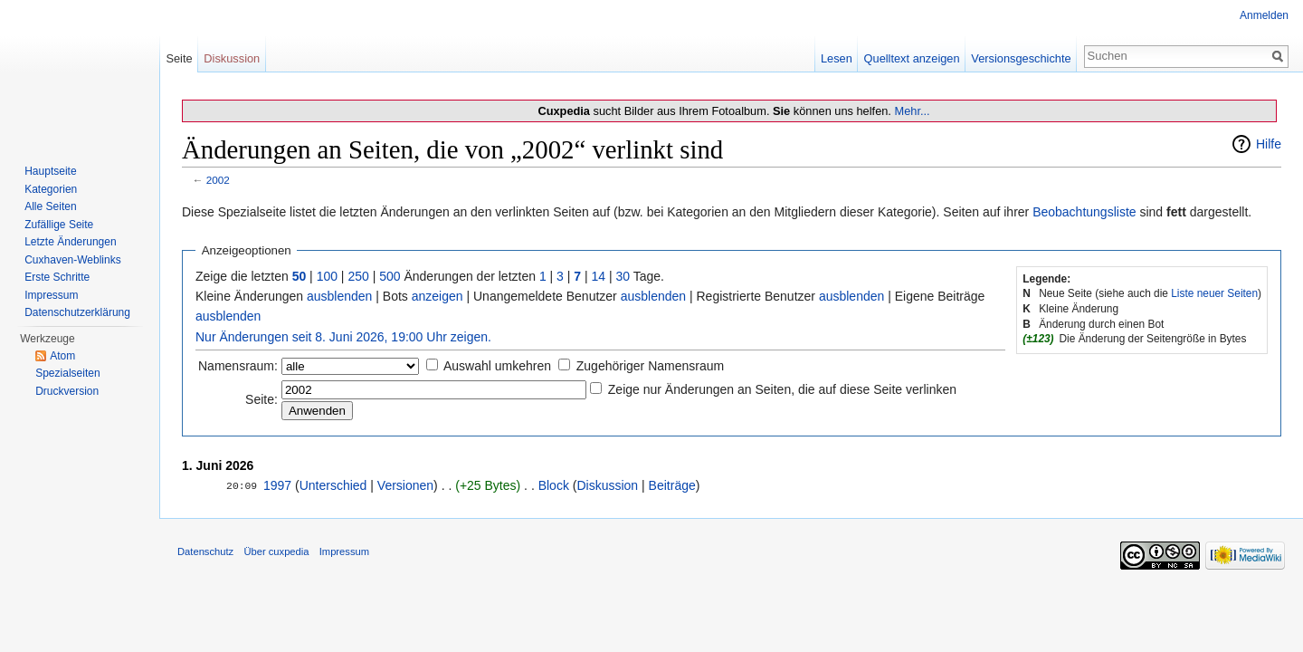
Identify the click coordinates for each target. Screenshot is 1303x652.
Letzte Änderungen (70, 241)
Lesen (836, 58)
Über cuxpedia (276, 551)
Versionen (405, 485)
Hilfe (1268, 144)
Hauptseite (50, 171)
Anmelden (1264, 15)
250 (357, 276)
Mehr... (911, 111)
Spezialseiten (67, 373)
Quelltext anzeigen (912, 58)
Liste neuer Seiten (1214, 293)
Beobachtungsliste (1084, 212)
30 (623, 276)
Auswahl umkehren (497, 366)
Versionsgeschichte (1020, 58)
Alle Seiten (50, 206)
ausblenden (339, 296)
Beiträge (672, 485)
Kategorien (50, 189)
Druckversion (67, 391)
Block (553, 485)
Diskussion (607, 485)
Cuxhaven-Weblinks (72, 260)
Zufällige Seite (58, 224)
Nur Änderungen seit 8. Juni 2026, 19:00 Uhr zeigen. (343, 337)
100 (327, 276)
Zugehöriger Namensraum (650, 366)
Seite (179, 58)
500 (389, 276)
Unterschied (333, 485)
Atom (62, 356)
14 (599, 276)
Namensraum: (238, 366)
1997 (277, 485)
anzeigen (437, 296)
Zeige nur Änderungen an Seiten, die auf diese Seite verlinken (782, 389)
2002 (218, 180)
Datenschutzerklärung (77, 312)
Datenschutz (205, 551)
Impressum (51, 295)
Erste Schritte (57, 277)
